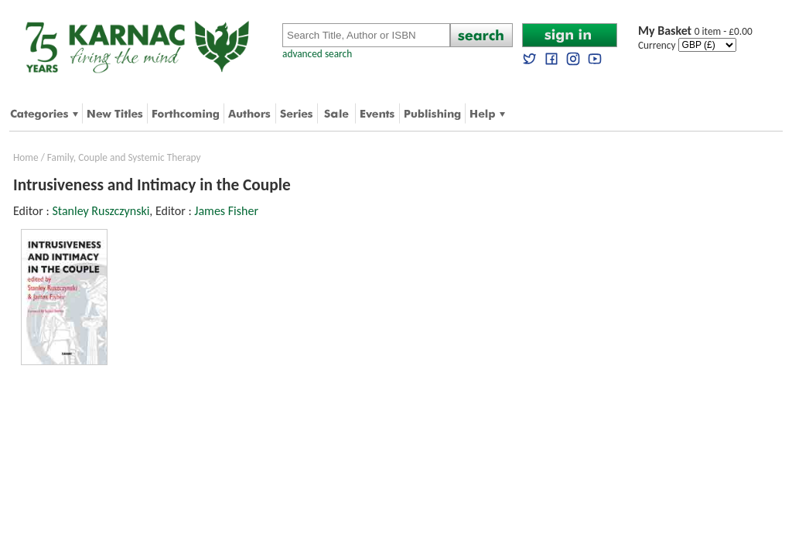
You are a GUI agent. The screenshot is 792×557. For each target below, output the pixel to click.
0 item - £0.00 (695, 31)
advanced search (317, 53)
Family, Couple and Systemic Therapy (124, 157)
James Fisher (226, 210)
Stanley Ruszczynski (100, 210)
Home (26, 157)
